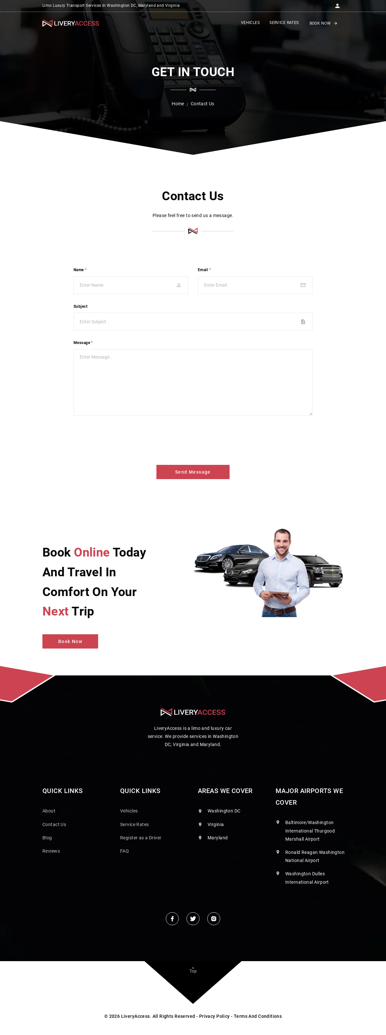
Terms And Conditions (258, 1016)
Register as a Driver (140, 837)
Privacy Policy (214, 1016)
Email (204, 270)
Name (80, 270)
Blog (47, 837)
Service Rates (134, 824)
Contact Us (54, 824)
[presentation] (123, 439)
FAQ (124, 851)
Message (83, 342)
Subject (80, 306)
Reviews (51, 851)
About (48, 810)
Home (178, 103)
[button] (337, 3)
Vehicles (129, 810)
